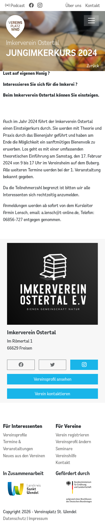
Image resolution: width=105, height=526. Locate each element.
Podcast (15, 5)
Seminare (64, 448)
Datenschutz (15, 518)
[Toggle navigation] (91, 20)
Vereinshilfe (66, 455)
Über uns (73, 5)
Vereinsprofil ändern (73, 441)
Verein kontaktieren (52, 394)
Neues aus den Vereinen (24, 455)
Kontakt (92, 5)
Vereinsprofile (15, 435)
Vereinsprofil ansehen (53, 379)
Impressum (38, 518)
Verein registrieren (72, 435)
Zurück (93, 66)
